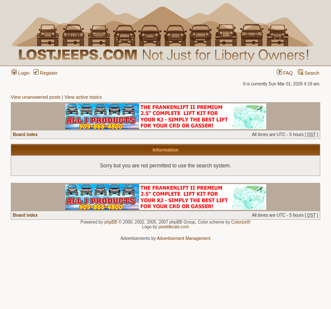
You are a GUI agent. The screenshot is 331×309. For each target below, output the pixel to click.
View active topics (83, 97)
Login (21, 73)
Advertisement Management (183, 238)
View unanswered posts (36, 97)
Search (308, 73)
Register (45, 73)
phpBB (110, 222)
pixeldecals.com (173, 226)
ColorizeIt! (240, 222)
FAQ (285, 73)
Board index (25, 134)
